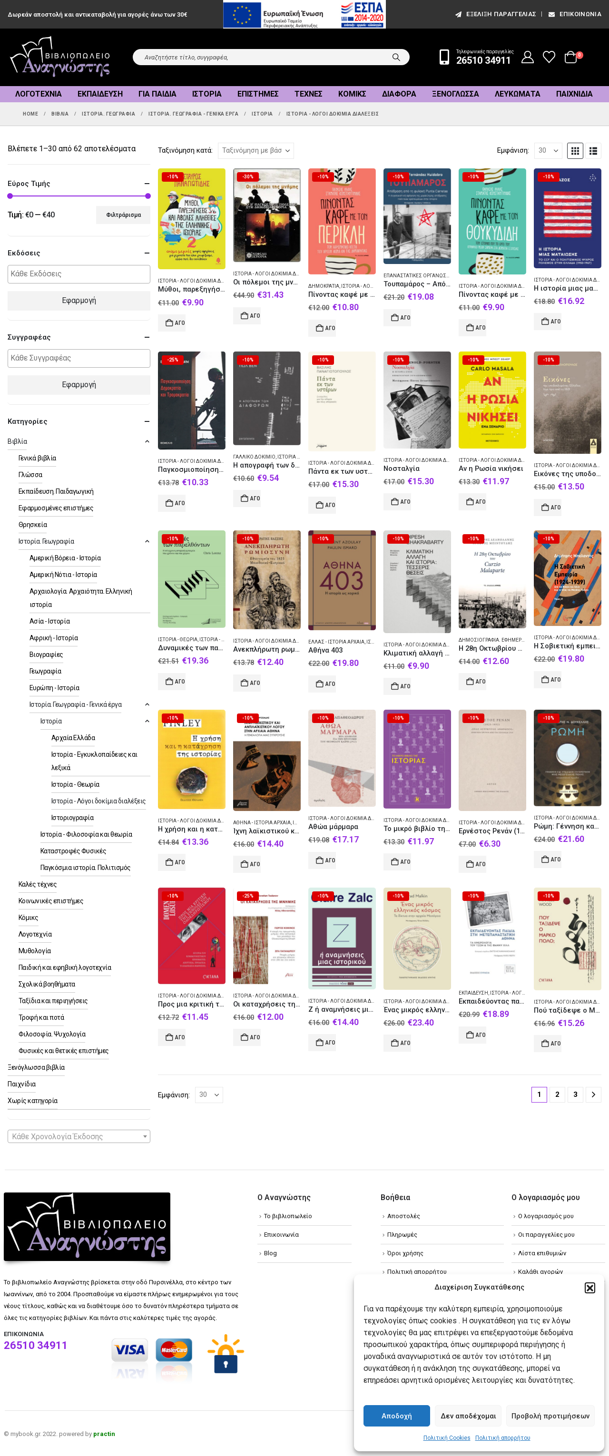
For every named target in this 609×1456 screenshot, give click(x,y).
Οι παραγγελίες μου (546, 1234)
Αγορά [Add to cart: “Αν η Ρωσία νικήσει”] (481, 501)
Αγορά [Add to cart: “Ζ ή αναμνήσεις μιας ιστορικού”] (330, 1042)
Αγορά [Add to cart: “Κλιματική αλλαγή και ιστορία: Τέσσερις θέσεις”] (406, 686)
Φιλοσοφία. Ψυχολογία (52, 1034)
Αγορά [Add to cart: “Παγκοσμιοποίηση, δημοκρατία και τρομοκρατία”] (180, 503)
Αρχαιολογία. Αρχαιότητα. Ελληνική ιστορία (80, 597)
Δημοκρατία (323, 286)
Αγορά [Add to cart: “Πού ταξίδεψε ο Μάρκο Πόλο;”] (556, 1043)
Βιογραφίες (46, 654)
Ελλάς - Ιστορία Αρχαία (336, 642)
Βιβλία (17, 441)
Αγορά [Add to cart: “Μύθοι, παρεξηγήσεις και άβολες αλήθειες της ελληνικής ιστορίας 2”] (180, 323)
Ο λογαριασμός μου (546, 1216)
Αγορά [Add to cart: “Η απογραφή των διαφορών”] (255, 498)
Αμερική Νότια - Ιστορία (63, 574)
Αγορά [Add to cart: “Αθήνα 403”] (330, 684)
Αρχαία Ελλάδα (73, 738)
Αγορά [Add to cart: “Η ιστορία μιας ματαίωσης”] (556, 321)
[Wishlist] (549, 57)
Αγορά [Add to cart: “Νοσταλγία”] (406, 501)
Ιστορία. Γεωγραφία (46, 541)
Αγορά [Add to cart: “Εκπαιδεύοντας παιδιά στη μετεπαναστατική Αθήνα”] (481, 1035)
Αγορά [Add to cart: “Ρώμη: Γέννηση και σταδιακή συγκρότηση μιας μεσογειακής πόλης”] (556, 859)
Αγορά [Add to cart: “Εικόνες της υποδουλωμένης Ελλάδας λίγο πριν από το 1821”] (556, 507)
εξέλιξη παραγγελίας (495, 14)
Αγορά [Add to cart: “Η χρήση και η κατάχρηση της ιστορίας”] (180, 862)
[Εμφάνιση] (548, 151)
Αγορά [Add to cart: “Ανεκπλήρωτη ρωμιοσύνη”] (255, 683)
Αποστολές (403, 1216)
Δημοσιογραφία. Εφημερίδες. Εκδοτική (508, 640)
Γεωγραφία (45, 671)
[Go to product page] (192, 219)
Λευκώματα (517, 93)
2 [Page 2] (557, 1094)
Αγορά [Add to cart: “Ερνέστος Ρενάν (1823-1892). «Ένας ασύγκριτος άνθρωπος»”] (481, 864)
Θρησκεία (33, 524)
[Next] (593, 1095)
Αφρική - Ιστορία (53, 638)
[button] (590, 1287)
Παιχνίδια (574, 93)
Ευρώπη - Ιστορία (54, 688)
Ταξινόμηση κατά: (185, 150)
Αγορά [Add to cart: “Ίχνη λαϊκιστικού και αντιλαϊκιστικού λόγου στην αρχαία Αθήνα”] (255, 864)
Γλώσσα (30, 475)
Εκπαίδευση (473, 993)
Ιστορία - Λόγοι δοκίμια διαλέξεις (200, 280)
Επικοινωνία (574, 14)
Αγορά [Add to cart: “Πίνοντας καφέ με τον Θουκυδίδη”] (481, 327)
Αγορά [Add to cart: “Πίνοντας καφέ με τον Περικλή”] (330, 328)
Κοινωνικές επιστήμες (51, 901)
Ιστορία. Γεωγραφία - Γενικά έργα (75, 704)
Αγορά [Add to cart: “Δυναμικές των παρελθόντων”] (180, 681)
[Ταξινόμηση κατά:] (256, 151)
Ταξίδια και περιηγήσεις (53, 1001)
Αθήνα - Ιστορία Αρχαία (262, 822)
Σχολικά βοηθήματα (47, 984)
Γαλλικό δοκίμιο (254, 456)
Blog (270, 1253)
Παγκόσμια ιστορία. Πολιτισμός (85, 867)
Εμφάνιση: (513, 150)
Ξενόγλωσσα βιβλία (36, 1067)
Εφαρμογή (79, 300)
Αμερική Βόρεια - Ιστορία (64, 558)
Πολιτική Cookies (447, 1438)
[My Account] (528, 57)
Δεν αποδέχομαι (468, 1416)
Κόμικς (352, 93)
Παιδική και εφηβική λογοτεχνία (65, 967)
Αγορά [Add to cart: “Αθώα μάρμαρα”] (330, 860)
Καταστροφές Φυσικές (73, 851)
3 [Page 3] (575, 1094)
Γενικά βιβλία (37, 458)
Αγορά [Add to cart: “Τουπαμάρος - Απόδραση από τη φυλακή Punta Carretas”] (406, 317)
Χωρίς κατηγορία (33, 1100)
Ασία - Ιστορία (49, 621)
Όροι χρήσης (405, 1253)
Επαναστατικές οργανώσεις (418, 275)
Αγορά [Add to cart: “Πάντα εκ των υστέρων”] (330, 505)
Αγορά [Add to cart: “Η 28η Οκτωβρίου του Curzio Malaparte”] (481, 681)
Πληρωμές (402, 1234)
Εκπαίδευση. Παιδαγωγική (56, 491)
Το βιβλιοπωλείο (288, 1216)
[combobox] (79, 1136)
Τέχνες (309, 93)
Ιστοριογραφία (72, 817)
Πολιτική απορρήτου (502, 1438)
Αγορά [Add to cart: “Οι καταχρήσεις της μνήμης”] (255, 1037)
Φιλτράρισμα (123, 215)
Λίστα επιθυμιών (542, 1253)
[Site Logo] (60, 57)
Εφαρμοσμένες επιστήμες (56, 508)
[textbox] (81, 274)
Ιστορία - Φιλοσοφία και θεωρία (86, 834)
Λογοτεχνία (38, 93)
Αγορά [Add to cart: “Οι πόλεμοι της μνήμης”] (255, 316)
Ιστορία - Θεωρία (177, 639)
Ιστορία (207, 93)
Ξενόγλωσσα (455, 93)
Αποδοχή (397, 1416)
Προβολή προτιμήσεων (550, 1416)
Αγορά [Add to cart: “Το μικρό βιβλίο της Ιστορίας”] (406, 862)
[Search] (396, 57)
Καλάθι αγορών (540, 1271)
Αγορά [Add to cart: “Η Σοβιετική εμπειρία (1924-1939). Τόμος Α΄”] (556, 679)
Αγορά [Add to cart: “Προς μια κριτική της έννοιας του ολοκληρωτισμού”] (180, 1037)
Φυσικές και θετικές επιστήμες (64, 1051)
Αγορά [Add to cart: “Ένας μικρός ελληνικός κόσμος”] (406, 1043)
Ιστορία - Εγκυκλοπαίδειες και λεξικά (94, 761)
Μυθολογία (35, 951)
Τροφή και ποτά (41, 1017)
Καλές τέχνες (38, 884)
